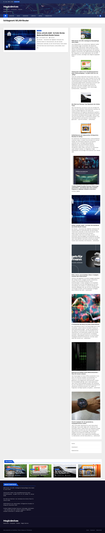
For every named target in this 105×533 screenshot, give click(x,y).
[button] (97, 15)
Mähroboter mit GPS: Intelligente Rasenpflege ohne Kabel (15, 472)
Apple (40, 15)
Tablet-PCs (48, 15)
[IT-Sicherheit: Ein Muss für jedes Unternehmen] (86, 308)
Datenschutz (75, 450)
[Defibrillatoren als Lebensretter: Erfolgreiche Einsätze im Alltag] (86, 128)
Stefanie (52, 37)
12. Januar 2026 (60, 475)
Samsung (25, 15)
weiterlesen (83, 88)
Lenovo (33, 15)
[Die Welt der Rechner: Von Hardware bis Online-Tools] (86, 97)
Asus (18, 15)
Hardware (39, 30)
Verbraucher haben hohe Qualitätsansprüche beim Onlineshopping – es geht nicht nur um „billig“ (85, 73)
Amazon (11, 15)
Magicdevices (10, 6)
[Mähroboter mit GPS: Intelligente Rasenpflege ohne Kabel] (86, 34)
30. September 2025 (43, 37)
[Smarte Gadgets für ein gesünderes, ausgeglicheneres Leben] (86, 406)
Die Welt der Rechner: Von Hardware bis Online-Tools (63, 472)
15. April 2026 (10, 475)
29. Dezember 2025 (85, 475)
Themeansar (29, 530)
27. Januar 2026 (36, 475)
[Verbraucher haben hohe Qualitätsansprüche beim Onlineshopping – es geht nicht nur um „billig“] (86, 65)
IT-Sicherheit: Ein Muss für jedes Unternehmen (85, 324)
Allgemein (33, 469)
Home (73, 443)
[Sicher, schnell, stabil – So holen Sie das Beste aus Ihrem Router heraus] (86, 209)
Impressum (75, 447)
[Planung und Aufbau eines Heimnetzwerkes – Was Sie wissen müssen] (86, 356)
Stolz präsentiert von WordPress (10, 530)
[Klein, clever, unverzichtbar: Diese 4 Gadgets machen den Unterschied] (86, 259)
